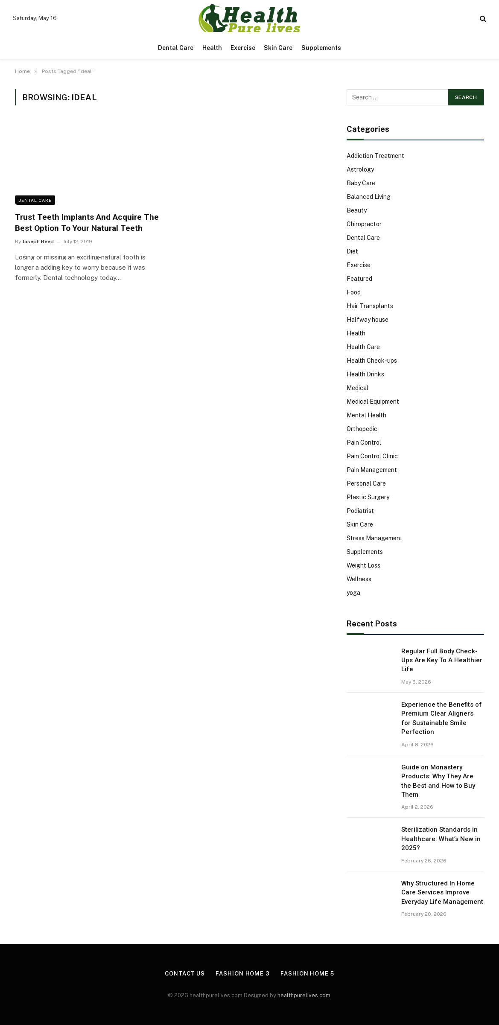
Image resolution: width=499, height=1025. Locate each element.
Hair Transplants (370, 306)
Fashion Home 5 (307, 973)
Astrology (360, 169)
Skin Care (278, 47)
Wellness (359, 579)
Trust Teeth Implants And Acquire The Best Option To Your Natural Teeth (87, 222)
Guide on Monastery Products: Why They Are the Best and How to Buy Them (438, 780)
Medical (357, 387)
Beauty (357, 210)
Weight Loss (363, 565)
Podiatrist (360, 510)
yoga (353, 592)
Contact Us (185, 973)
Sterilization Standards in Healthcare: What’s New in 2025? (441, 839)
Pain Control (364, 442)
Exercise (243, 47)
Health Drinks (365, 374)
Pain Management (372, 469)
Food (354, 292)
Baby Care (361, 183)
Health (212, 47)
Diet (352, 251)
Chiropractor (364, 224)
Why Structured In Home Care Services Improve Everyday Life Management (442, 892)
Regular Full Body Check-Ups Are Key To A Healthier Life (441, 660)
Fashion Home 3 (243, 973)
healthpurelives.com (303, 995)
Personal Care (366, 483)
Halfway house (367, 319)
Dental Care (175, 47)
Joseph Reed (38, 242)
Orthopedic (362, 428)
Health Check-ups (372, 360)
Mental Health (366, 415)
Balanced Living (369, 196)
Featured (359, 278)
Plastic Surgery (368, 497)
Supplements (321, 47)
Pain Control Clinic (372, 456)
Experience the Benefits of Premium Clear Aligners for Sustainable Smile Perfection (441, 718)
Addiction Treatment (375, 155)
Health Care (363, 347)
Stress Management (375, 538)
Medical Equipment (373, 401)
